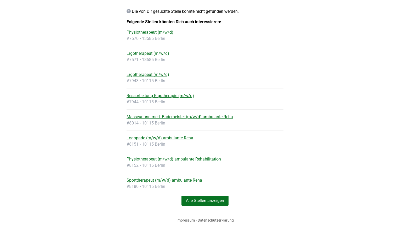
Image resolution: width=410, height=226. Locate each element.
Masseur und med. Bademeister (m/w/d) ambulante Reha (180, 116)
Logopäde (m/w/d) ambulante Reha (160, 137)
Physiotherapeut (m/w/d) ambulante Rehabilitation (174, 159)
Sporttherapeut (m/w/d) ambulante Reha (164, 180)
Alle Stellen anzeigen (205, 200)
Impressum (185, 220)
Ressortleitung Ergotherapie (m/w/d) (160, 95)
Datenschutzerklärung (216, 220)
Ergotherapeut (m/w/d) (148, 53)
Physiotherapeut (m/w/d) (150, 32)
